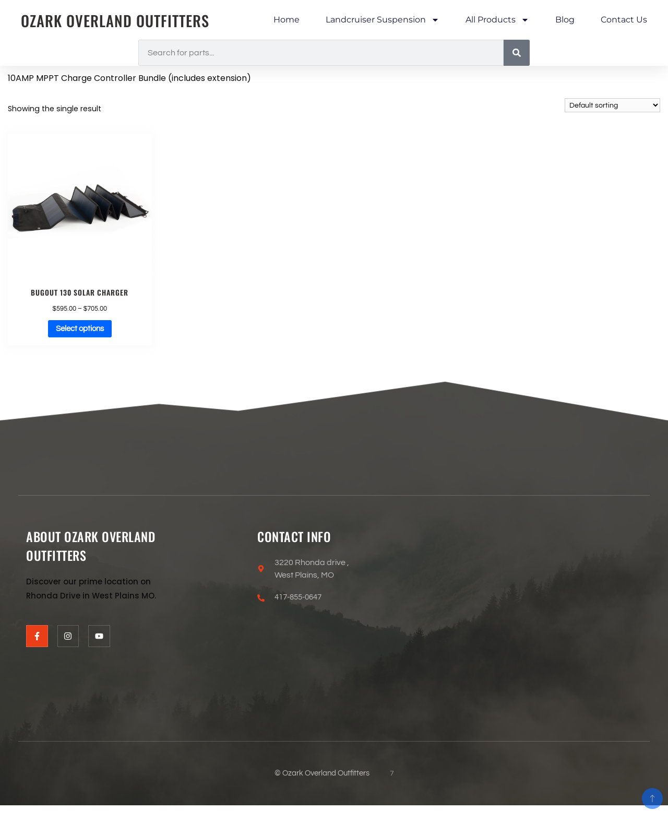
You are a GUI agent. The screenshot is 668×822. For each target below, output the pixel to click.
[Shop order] (612, 105)
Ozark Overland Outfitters (120, 20)
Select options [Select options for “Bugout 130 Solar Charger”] (80, 330)
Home (286, 20)
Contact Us (624, 20)
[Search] (517, 53)
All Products (497, 19)
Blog (565, 20)
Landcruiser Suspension (382, 19)
